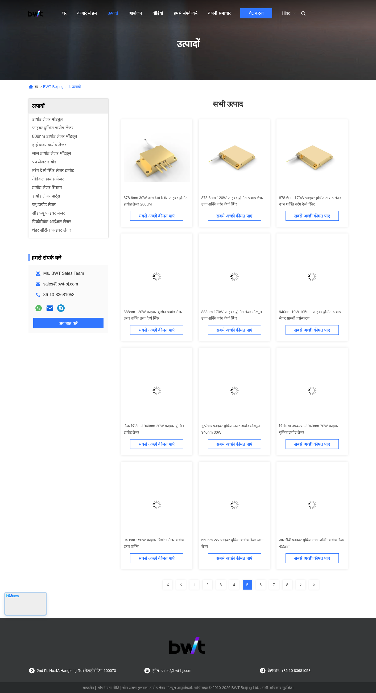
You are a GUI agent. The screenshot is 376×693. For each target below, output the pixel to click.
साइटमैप (88, 688)
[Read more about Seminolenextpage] (167, 585)
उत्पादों (113, 13)
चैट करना (256, 13)
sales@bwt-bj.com (60, 284)
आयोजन (135, 13)
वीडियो (157, 13)
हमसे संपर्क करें (185, 13)
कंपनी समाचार (219, 13)
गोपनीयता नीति (108, 688)
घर (64, 13)
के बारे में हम (87, 13)
